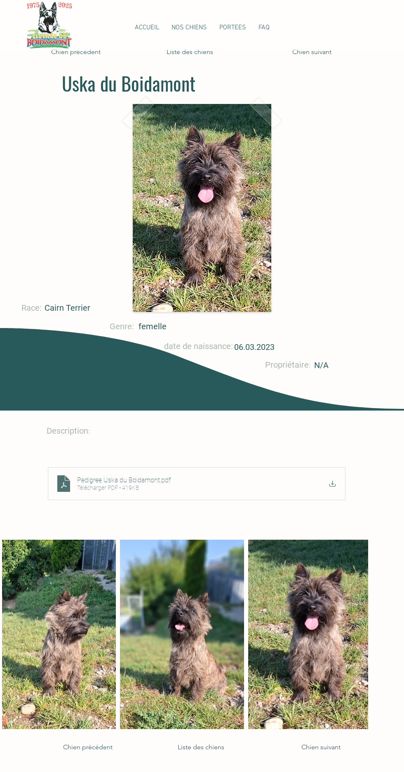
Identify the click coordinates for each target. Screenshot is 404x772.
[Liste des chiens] (194, 52)
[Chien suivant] (310, 52)
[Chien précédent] (78, 52)
